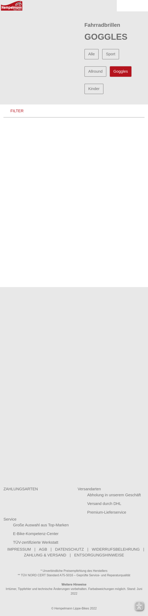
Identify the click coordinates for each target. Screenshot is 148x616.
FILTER (13, 111)
